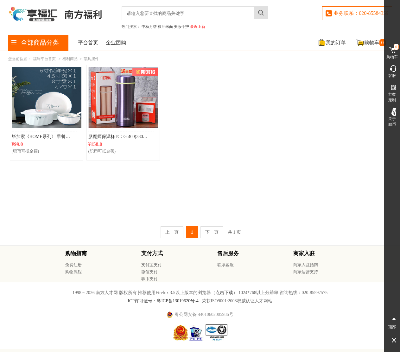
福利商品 (70, 59)
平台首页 (88, 42)
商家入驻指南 (305, 264)
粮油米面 (165, 26)
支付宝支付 (151, 264)
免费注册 (73, 264)
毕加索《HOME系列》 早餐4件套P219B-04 (44, 136)
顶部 (392, 322)
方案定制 (392, 92)
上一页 (172, 232)
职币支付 (149, 278)
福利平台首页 (44, 59)
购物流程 (73, 271)
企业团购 (116, 42)
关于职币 (392, 117)
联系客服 (225, 264)
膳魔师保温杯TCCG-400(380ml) (118, 136)
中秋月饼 (149, 26)
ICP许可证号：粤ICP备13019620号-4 (163, 301)
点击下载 (224, 292)
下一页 (212, 232)
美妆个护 (181, 26)
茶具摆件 (91, 59)
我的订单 (336, 42)
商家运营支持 (305, 271)
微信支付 (149, 271)
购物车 (375, 42)
